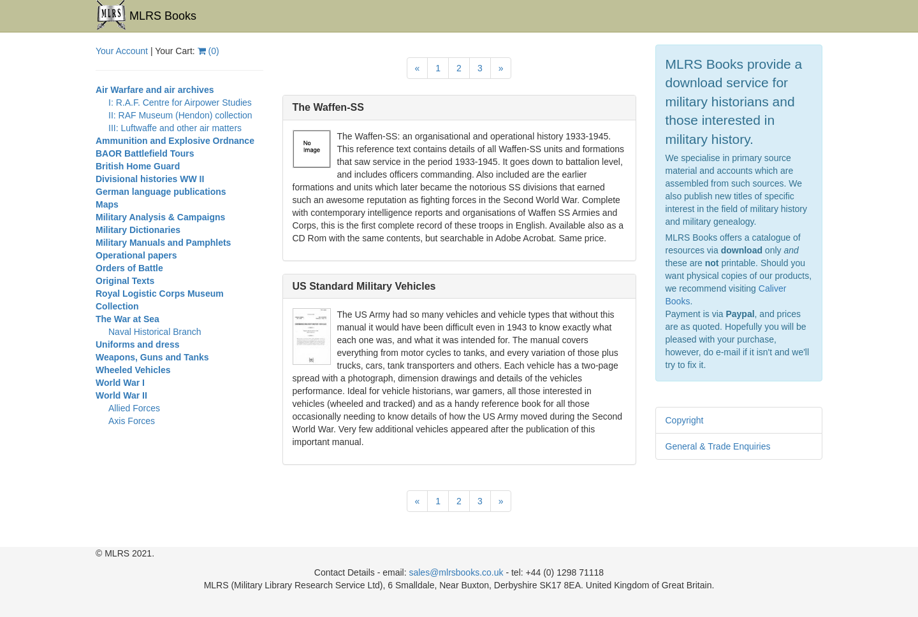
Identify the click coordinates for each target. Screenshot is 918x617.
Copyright (685, 420)
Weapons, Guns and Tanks (152, 357)
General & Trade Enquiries (718, 446)
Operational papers (136, 255)
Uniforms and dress (137, 344)
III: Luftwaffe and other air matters (175, 128)
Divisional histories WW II (150, 179)
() (208, 51)
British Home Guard (138, 166)
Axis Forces (131, 421)
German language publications (161, 192)
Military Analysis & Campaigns (160, 217)
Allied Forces (134, 408)
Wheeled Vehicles (133, 370)
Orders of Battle (129, 268)
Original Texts (125, 281)
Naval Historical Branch (154, 332)
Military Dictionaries (138, 230)
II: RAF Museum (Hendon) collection (180, 115)
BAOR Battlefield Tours (145, 153)
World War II (121, 395)
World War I (120, 383)
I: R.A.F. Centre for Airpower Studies (180, 102)
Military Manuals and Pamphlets (163, 243)
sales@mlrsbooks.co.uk (456, 572)
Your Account (122, 51)
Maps (107, 204)
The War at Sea (127, 319)
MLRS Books (146, 15)
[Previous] (417, 68)
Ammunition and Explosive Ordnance (175, 141)
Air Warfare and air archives (155, 90)
